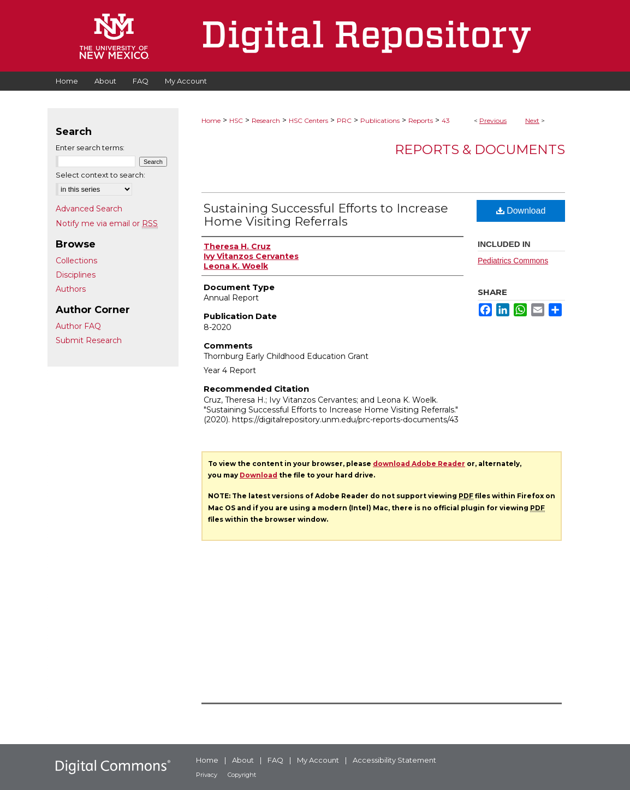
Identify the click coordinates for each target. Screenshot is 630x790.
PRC (344, 120)
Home (211, 120)
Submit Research (89, 340)
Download (521, 210)
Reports (420, 120)
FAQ (275, 760)
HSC (236, 120)
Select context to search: (100, 174)
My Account (318, 760)
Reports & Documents (480, 149)
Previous (493, 120)
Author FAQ (78, 326)
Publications (380, 120)
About (243, 760)
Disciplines (76, 275)
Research (266, 120)
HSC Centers (308, 120)
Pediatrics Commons (513, 260)
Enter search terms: (90, 147)
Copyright (242, 775)
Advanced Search (89, 209)
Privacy (206, 775)
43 (446, 120)
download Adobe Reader (419, 463)
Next (532, 120)
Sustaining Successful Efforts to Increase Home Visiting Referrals (326, 215)
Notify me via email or (107, 223)
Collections (76, 261)
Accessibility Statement (394, 760)
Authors (71, 289)
